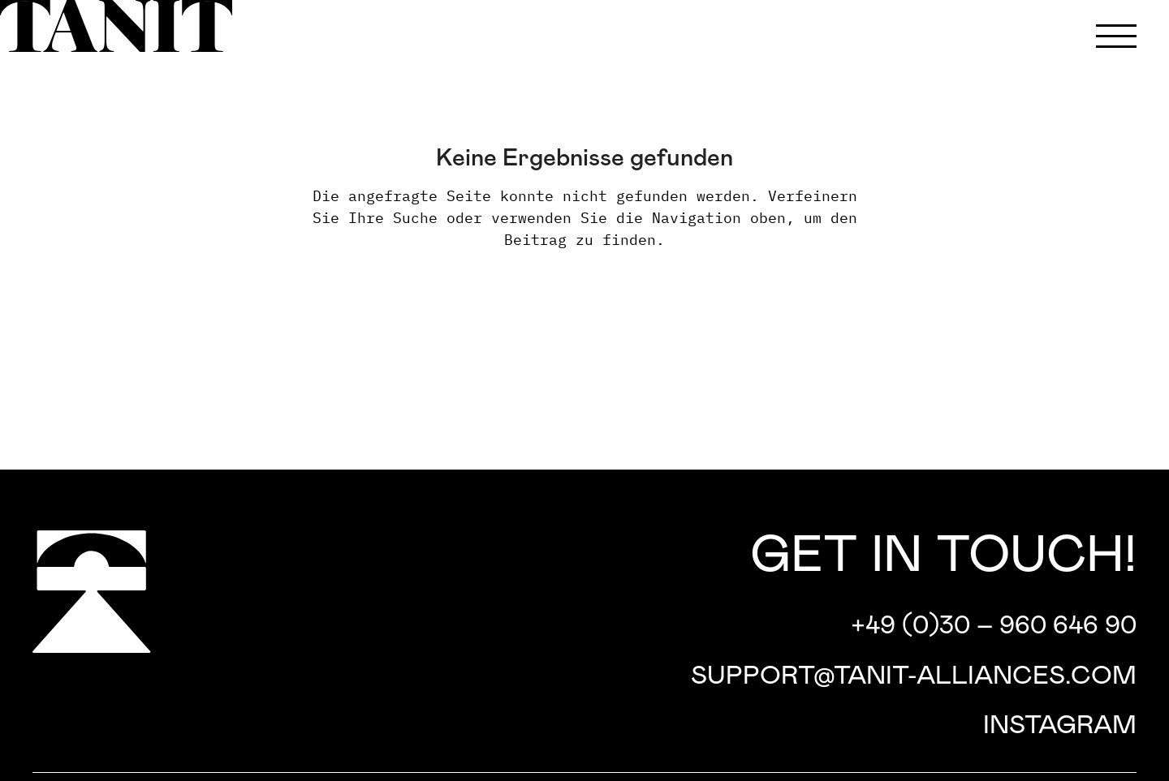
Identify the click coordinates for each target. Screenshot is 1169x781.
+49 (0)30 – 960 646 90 (994, 626)
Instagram (1060, 726)
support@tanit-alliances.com (914, 676)
